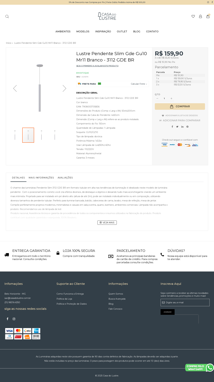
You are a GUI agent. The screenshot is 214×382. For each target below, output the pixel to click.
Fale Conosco (115, 308)
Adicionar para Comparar (181, 119)
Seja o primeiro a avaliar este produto (97, 66)
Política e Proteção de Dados (72, 302)
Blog (110, 302)
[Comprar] (180, 106)
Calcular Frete (138, 83)
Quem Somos (115, 292)
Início (8, 43)
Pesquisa (7, 16)
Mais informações (41, 177)
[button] (15, 81)
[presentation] (179, 318)
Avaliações (65, 177)
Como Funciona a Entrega (70, 292)
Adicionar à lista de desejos (181, 115)
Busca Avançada (116, 297)
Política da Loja (64, 297)
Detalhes (18, 177)
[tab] (18, 178)
